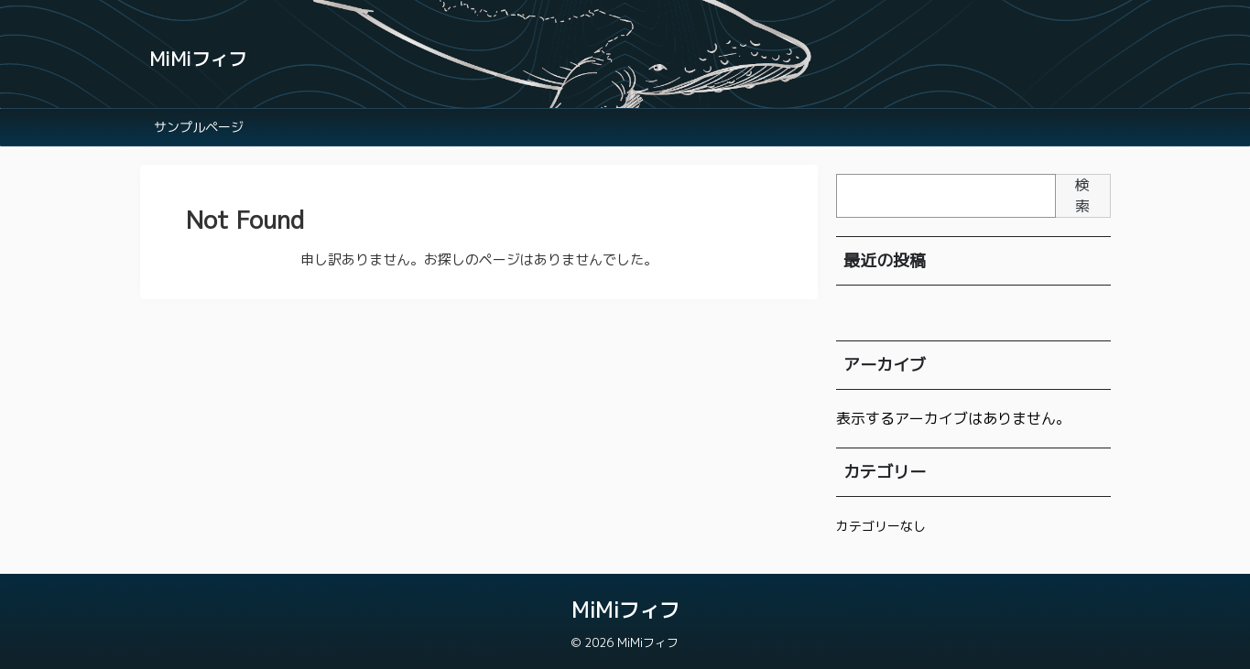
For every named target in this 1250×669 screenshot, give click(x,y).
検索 (1082, 195)
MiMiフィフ (197, 58)
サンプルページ (199, 126)
